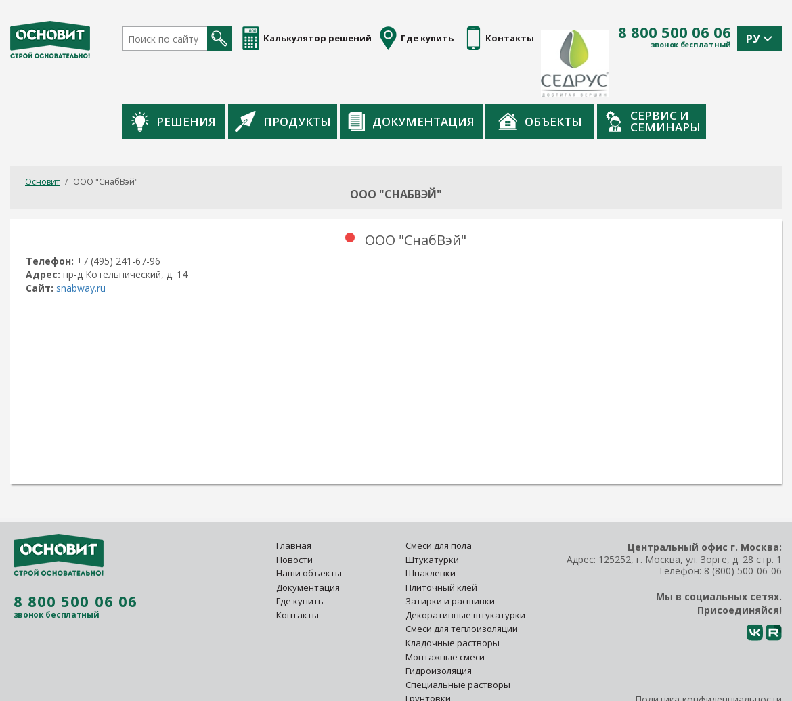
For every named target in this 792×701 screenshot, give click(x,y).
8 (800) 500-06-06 (743, 528)
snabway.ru (81, 246)
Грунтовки (428, 656)
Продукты (351, 79)
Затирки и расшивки (450, 559)
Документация (479, 79)
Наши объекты (309, 531)
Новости (294, 517)
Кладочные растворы (452, 601)
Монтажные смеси (445, 614)
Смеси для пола (438, 503)
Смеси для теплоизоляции (461, 587)
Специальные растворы (457, 643)
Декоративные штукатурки (465, 573)
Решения (241, 79)
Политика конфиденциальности (708, 657)
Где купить (300, 559)
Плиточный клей (442, 545)
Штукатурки (432, 517)
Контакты (297, 573)
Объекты (608, 79)
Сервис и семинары (721, 79)
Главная (293, 503)
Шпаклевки (430, 531)
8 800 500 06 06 (674, 32)
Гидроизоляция (439, 629)
